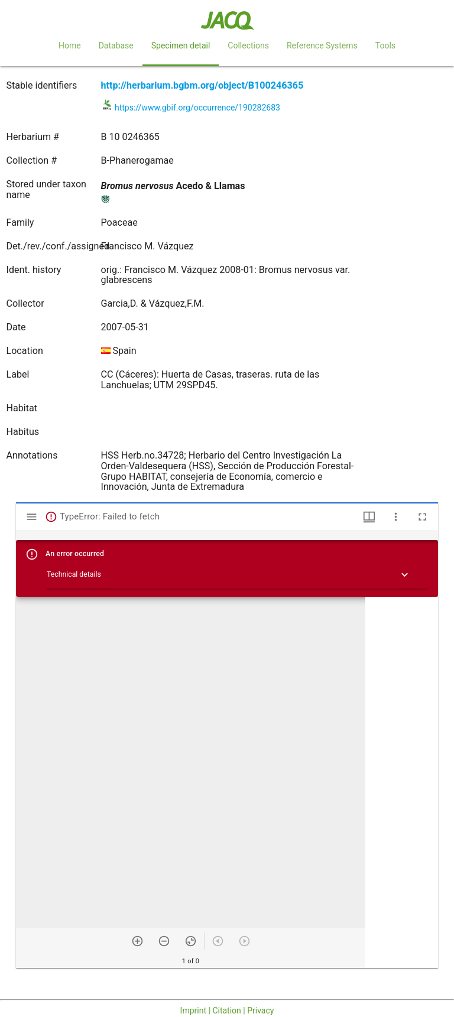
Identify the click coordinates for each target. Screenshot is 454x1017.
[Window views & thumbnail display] (369, 516)
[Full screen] (422, 516)
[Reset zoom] (190, 941)
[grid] (401, 782)
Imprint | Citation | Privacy (227, 1010)
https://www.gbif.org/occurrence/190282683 (197, 107)
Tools (385, 45)
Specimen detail (180, 45)
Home (70, 45)
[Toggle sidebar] (31, 516)
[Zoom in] (137, 941)
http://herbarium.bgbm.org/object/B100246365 (202, 85)
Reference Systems (322, 45)
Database (116, 45)
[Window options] (395, 516)
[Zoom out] (164, 941)
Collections (248, 45)
